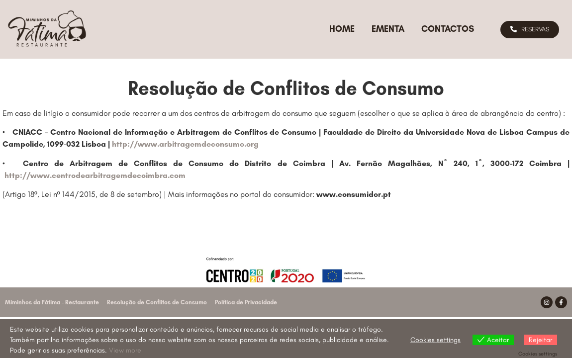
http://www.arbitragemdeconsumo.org (185, 144)
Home (342, 28)
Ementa (388, 28)
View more (125, 350)
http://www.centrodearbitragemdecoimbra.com (95, 175)
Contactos (447, 28)
